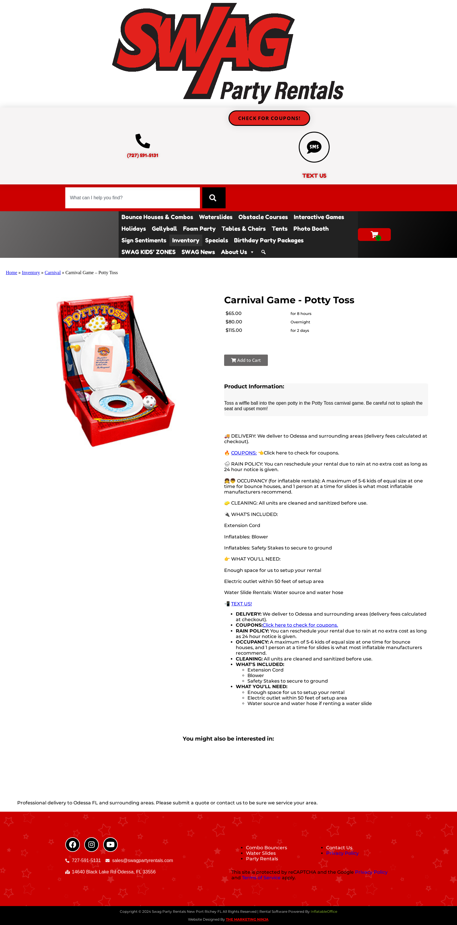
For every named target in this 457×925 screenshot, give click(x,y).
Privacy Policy (342, 853)
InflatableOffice (324, 911)
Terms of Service (261, 877)
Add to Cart (246, 360)
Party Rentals (262, 858)
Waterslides (216, 217)
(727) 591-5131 (142, 155)
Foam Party (199, 228)
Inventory (185, 240)
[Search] (214, 197)
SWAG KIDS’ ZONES (149, 252)
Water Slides (261, 853)
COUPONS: (244, 453)
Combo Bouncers (266, 847)
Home (11, 272)
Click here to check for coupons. (300, 625)
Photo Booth (311, 228)
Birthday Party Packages (269, 240)
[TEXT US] (314, 147)
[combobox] (132, 197)
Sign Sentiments (144, 240)
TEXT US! (241, 604)
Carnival (53, 272)
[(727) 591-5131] (143, 141)
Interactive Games (319, 217)
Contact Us (339, 847)
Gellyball (164, 228)
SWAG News (198, 252)
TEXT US (314, 175)
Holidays (134, 228)
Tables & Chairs (244, 228)
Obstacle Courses (263, 217)
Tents (280, 228)
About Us (238, 252)
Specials (216, 240)
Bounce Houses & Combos (157, 217)
